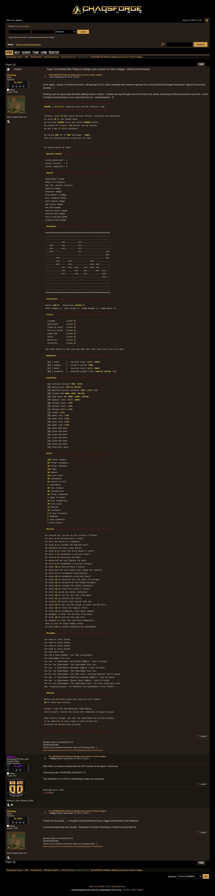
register (25, 26)
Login (44, 53)
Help (17, 53)
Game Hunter (82, 57)
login (17, 26)
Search (26, 53)
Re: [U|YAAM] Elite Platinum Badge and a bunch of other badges (77, 756)
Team (35, 53)
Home (9, 53)
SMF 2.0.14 (94, 887)
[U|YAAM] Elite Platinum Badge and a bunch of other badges (75, 75)
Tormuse (11, 75)
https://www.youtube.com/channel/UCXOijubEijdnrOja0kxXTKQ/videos (73, 750)
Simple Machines (119, 887)
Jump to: (172, 876)
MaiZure (11, 756)
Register (54, 53)
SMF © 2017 (105, 887)
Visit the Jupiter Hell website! (28, 45)
